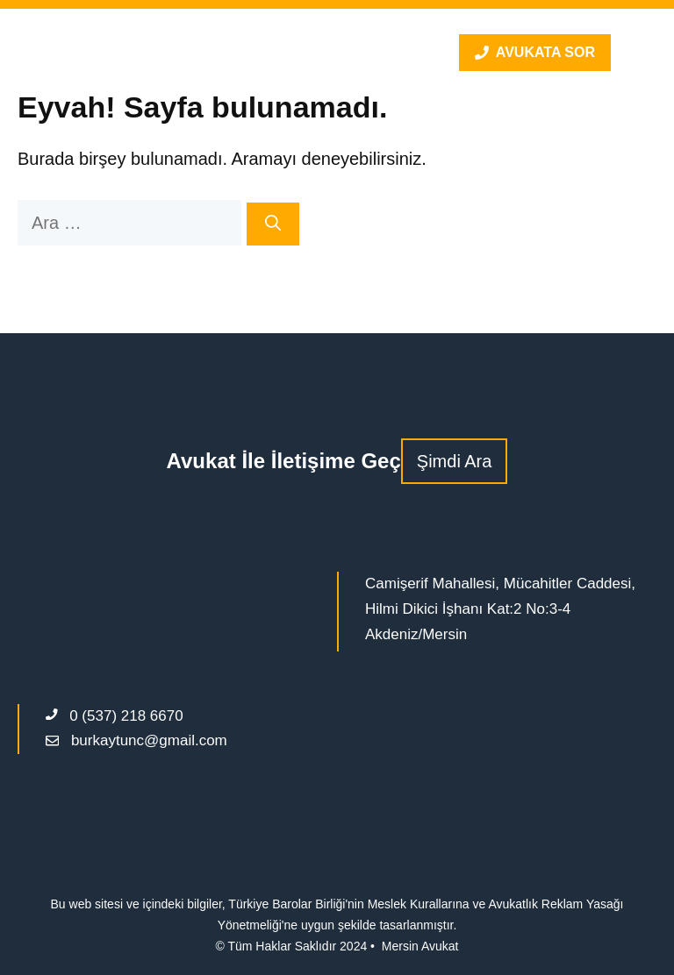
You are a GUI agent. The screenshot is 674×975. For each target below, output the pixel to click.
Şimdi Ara (454, 461)
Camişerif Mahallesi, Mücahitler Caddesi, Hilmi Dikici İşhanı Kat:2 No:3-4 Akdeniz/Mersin (500, 609)
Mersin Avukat (420, 946)
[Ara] (273, 224)
